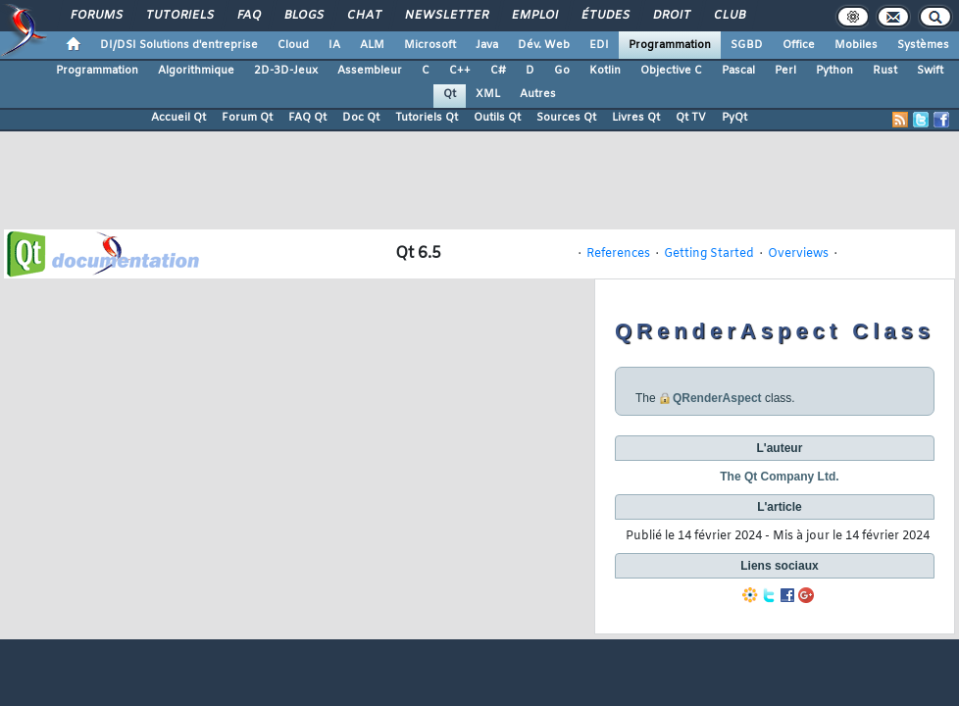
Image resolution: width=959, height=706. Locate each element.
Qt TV (691, 118)
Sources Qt (566, 118)
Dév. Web (544, 45)
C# (498, 70)
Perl (785, 70)
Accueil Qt (178, 118)
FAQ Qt (307, 118)
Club (728, 16)
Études (605, 16)
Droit (670, 16)
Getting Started (709, 254)
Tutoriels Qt (426, 118)
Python (834, 70)
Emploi (534, 16)
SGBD (747, 45)
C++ (460, 70)
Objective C (671, 70)
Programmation (670, 45)
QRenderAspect (717, 398)
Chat (363, 16)
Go (562, 70)
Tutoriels (179, 16)
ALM (372, 45)
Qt (449, 94)
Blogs (303, 16)
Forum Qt (247, 118)
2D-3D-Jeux (286, 70)
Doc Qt (360, 118)
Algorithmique (196, 70)
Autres (538, 94)
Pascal (738, 70)
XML (488, 94)
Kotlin (605, 70)
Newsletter (445, 16)
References (618, 254)
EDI (599, 45)
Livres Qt (636, 118)
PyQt (734, 118)
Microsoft (430, 45)
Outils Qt (497, 118)
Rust (885, 70)
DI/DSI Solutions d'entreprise (179, 45)
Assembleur (369, 70)
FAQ (248, 16)
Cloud (293, 45)
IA (334, 45)
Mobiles (856, 45)
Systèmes (923, 45)
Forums (96, 16)
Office (798, 45)
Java (487, 45)
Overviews (798, 254)
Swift (930, 70)
